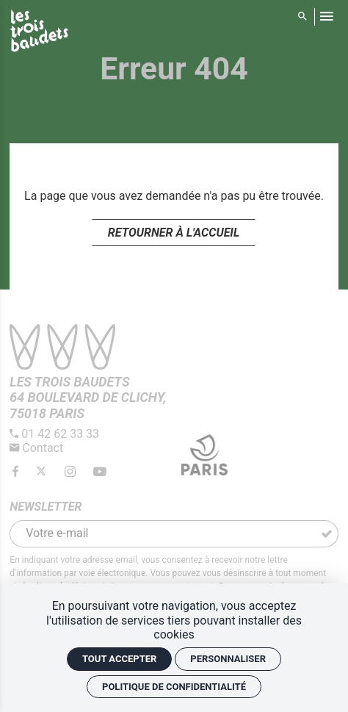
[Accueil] (39, 33)
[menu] (326, 17)
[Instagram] (71, 472)
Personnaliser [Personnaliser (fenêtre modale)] (228, 658)
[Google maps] (88, 398)
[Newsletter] (162, 533)
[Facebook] (16, 472)
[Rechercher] (303, 17)
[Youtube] (100, 472)
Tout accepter (119, 658)
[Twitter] (43, 472)
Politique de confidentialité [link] (174, 686)
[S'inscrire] (326, 533)
